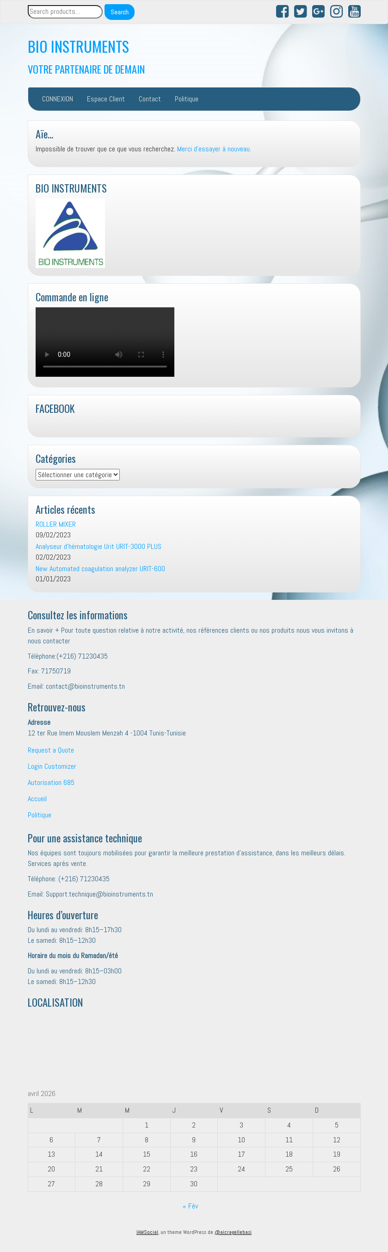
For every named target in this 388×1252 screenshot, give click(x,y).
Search (120, 12)
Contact (150, 99)
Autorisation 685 (51, 782)
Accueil (37, 799)
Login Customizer (52, 766)
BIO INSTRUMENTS (78, 46)
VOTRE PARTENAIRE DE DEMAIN (86, 68)
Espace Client (106, 99)
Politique (186, 99)
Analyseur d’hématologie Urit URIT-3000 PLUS (98, 546)
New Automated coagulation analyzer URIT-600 (100, 568)
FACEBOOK (55, 408)
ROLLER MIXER (56, 524)
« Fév (190, 1206)
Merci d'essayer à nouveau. (214, 149)
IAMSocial (147, 1232)
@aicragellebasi (233, 1232)
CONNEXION (57, 99)
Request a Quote (51, 750)
